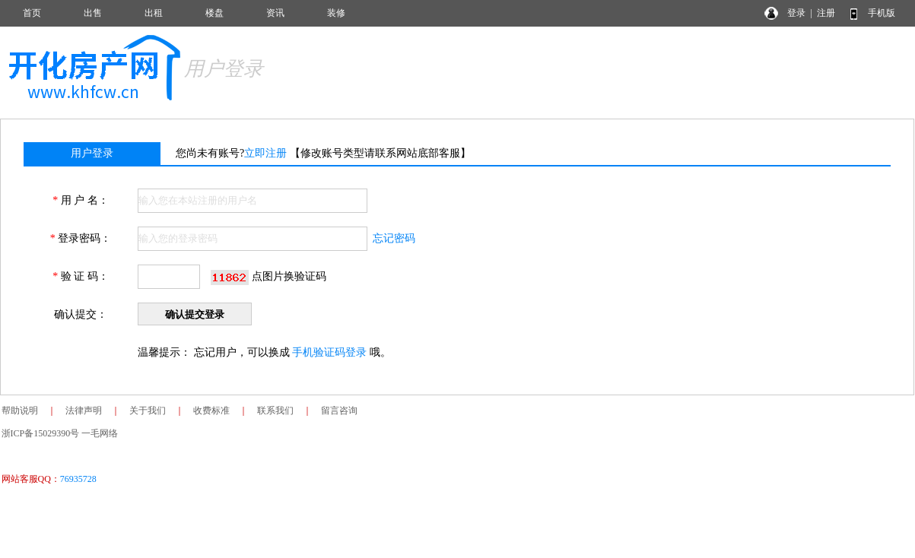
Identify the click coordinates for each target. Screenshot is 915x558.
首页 (32, 13)
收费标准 (211, 410)
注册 (826, 13)
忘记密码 (394, 238)
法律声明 (83, 410)
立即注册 (265, 153)
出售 (93, 13)
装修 (336, 13)
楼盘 (214, 13)
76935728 (78, 479)
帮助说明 (20, 410)
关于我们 (147, 410)
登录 (796, 13)
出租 (154, 13)
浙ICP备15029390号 (41, 433)
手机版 (881, 13)
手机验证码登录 (329, 352)
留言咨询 (339, 410)
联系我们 (275, 410)
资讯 (275, 13)
